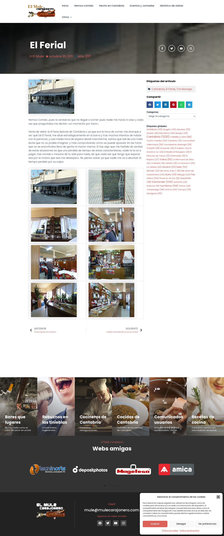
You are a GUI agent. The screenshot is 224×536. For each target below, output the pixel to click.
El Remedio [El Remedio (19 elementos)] (178, 151)
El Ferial (170, 85)
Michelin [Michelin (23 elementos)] (153, 167)
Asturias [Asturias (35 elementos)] (183, 125)
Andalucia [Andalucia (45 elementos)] (154, 125)
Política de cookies (170, 530)
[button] (218, 497)
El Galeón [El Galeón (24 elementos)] (182, 144)
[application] (193, 9)
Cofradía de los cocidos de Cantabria (130, 423)
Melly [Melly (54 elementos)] (182, 163)
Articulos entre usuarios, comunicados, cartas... (167, 423)
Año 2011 (84, 52)
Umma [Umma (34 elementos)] (171, 186)
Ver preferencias (207, 523)
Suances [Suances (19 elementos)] (153, 182)
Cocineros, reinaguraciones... (89, 429)
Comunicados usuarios (169, 414)
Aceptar (155, 523)
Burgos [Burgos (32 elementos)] (182, 129)
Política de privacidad (189, 530)
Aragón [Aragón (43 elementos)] (169, 125)
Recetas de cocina (203, 414)
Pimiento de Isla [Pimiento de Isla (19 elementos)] (169, 174)
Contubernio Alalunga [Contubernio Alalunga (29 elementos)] (178, 140)
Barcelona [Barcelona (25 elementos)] (167, 129)
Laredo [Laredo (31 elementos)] (171, 159)
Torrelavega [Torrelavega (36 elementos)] (155, 185)
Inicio (66, 9)
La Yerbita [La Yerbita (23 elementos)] (154, 163)
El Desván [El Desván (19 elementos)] (167, 144)
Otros (190, 9)
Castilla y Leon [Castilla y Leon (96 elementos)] (181, 133)
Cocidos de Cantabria (129, 414)
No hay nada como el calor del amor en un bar (18, 423)
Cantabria (158, 85)
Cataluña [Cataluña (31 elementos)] (175, 136)
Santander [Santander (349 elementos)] (162, 178)
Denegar (181, 523)
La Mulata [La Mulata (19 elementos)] (158, 159)
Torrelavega (184, 85)
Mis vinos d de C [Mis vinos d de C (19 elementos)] (170, 167)
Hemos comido (84, 9)
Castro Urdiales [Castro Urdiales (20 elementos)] (157, 136)
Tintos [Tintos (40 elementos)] (185, 182)
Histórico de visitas (169, 9)
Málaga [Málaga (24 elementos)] (183, 170)
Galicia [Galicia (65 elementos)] (166, 155)
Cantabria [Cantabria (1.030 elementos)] (158, 133)
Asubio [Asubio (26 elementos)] (153, 129)
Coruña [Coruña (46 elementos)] (153, 144)
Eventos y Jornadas (140, 9)
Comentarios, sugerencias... (49, 423)
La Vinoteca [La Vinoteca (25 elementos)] (186, 159)
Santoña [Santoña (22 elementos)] (180, 178)
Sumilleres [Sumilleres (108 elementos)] (169, 182)
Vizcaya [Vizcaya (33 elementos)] (184, 186)
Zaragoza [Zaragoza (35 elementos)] (154, 189)
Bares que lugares (15, 414)
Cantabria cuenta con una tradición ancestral (204, 423)
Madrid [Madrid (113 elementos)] (169, 163)
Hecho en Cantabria (110, 9)
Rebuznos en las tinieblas (56, 414)
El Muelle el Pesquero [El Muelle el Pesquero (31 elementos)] (177, 148)
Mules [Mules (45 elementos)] (171, 170)
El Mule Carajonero (112, 442)
